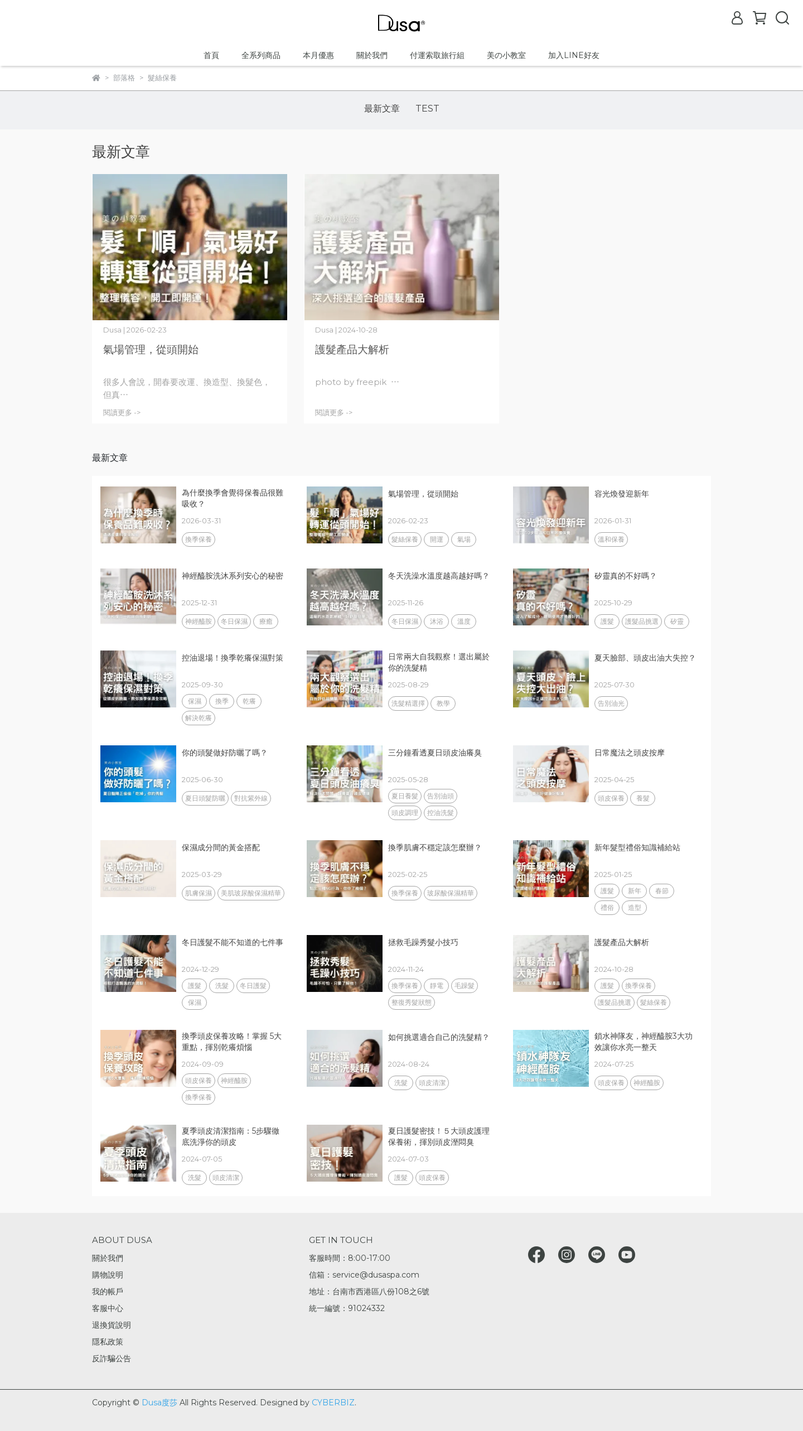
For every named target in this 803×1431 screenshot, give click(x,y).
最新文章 (382, 108)
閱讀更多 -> (122, 412)
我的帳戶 (107, 1292)
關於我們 (372, 55)
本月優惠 (318, 55)
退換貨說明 (111, 1325)
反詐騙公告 (111, 1358)
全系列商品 (260, 55)
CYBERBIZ (333, 1403)
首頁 (211, 55)
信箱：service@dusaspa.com (364, 1275)
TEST (427, 108)
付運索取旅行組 (437, 55)
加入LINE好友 (573, 55)
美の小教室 (506, 55)
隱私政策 (107, 1342)
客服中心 (107, 1308)
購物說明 (107, 1275)
